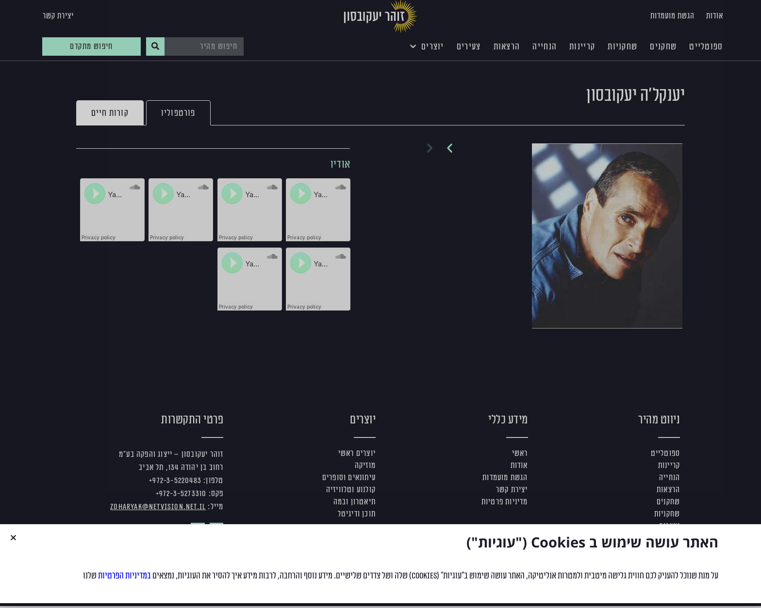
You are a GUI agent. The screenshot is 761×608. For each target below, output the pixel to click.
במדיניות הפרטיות (124, 575)
